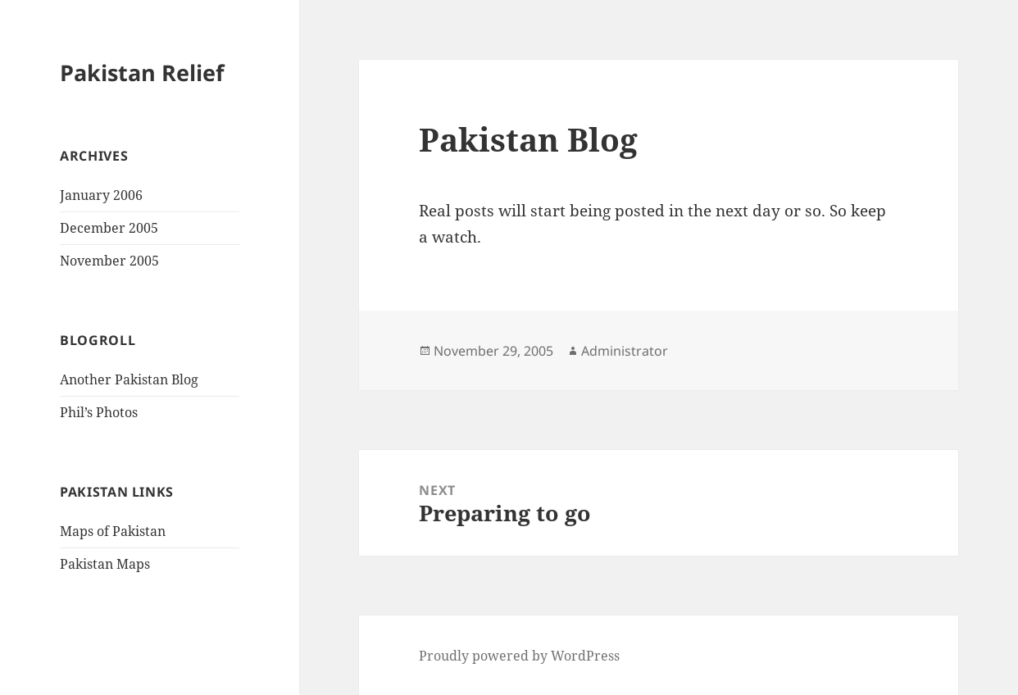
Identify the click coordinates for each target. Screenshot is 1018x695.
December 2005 (109, 228)
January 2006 (101, 195)
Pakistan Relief (142, 72)
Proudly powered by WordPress (519, 656)
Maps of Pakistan (113, 531)
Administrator (624, 351)
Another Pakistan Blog (129, 379)
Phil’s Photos (99, 412)
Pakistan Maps (105, 564)
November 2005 (109, 261)
